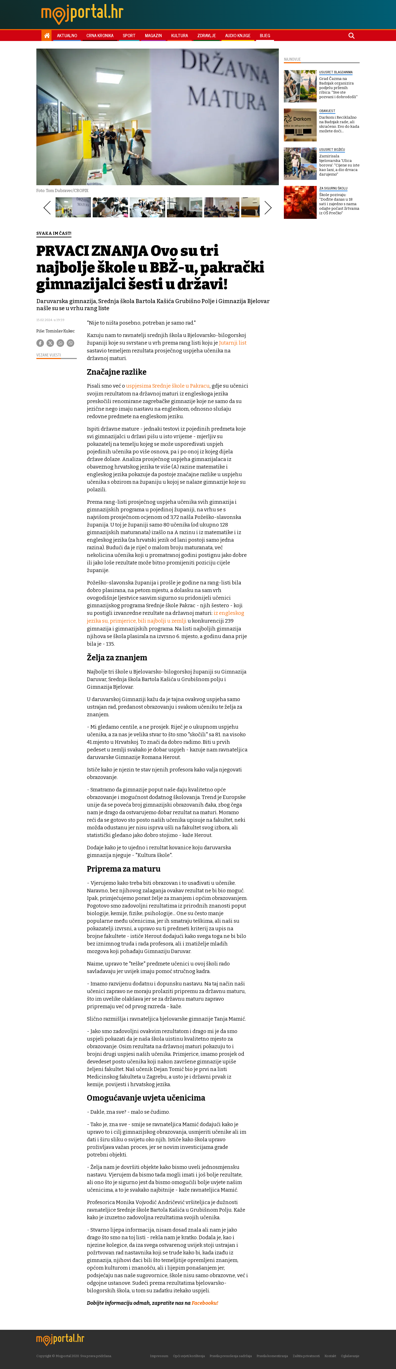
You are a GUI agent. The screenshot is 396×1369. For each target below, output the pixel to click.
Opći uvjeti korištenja (189, 1355)
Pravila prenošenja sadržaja (231, 1355)
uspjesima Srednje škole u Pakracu (167, 386)
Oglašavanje (350, 1355)
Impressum (159, 1355)
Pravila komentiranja (272, 1355)
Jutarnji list (232, 343)
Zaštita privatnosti (306, 1355)
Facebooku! (205, 1302)
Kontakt (330, 1355)
